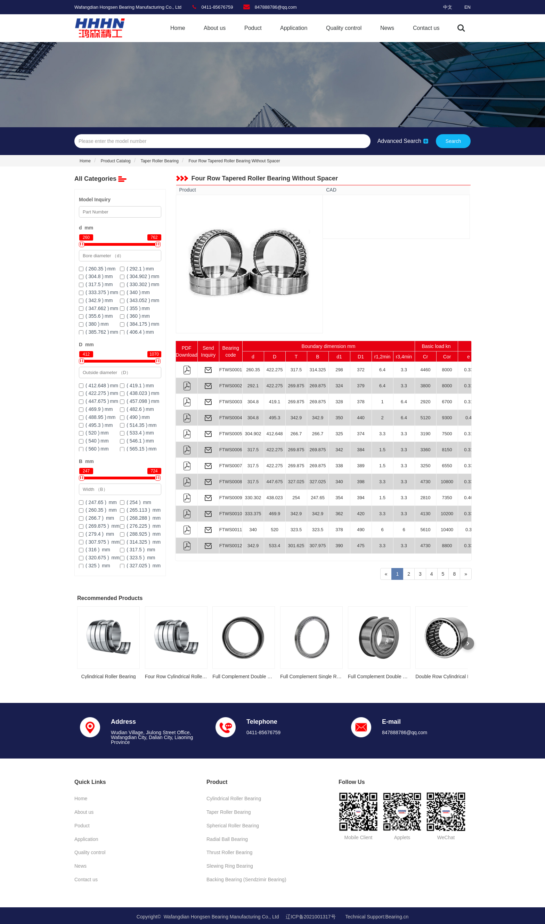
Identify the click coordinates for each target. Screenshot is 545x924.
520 (274, 529)
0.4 (468, 417)
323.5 (296, 529)
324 (339, 385)
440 (361, 417)
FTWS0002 (230, 385)
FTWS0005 (230, 433)
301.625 (296, 545)
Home (177, 28)
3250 (426, 465)
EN (467, 7)
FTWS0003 (230, 401)
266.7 (296, 433)
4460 (426, 369)
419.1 (274, 401)
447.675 (275, 481)
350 (339, 417)
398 (361, 481)
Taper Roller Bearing (159, 161)
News (387, 28)
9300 (447, 417)
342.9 (296, 417)
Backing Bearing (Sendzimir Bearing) (246, 878)
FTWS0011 (230, 529)
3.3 (404, 369)
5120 (426, 417)
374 (361, 433)
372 (361, 369)
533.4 (274, 545)
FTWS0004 (230, 417)
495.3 (274, 417)
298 (339, 369)
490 (361, 529)
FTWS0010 (230, 513)
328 (339, 401)
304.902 (253, 433)
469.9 (274, 513)
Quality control (343, 28)
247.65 (318, 497)
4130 (426, 513)
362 (339, 513)
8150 (447, 449)
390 (339, 545)
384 (361, 449)
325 (339, 433)
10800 (447, 481)
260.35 (253, 369)
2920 (426, 401)
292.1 (253, 385)
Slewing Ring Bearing (229, 864)
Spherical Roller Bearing (232, 825)
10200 (447, 513)
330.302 (253, 497)
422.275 (275, 369)
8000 (447, 369)
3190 (426, 433)
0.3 (468, 529)
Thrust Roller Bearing (229, 851)
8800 (447, 545)
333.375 (253, 513)
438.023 (275, 497)
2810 (426, 497)
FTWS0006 (230, 449)
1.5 (382, 449)
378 (361, 401)
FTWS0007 (230, 465)
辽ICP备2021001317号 (310, 914)
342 (339, 449)
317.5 (296, 369)
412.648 (275, 433)
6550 (447, 465)
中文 (447, 7)
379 (361, 385)
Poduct (253, 28)
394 (361, 497)
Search (453, 141)
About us (215, 28)
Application (293, 28)
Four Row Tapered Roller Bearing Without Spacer (234, 161)
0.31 (468, 385)
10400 (447, 529)
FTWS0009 (230, 497)
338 (339, 465)
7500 (447, 433)
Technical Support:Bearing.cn (376, 914)
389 (361, 465)
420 (361, 513)
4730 (426, 481)
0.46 (468, 497)
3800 (426, 385)
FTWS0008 (230, 481)
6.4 (382, 369)
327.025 (296, 481)
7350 (447, 497)
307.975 (318, 545)
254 (296, 497)
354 (339, 497)
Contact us (426, 28)
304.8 (253, 401)
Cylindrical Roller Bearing (233, 798)
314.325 (318, 369)
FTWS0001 (230, 369)
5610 (426, 529)
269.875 (296, 385)
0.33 (468, 369)
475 (361, 545)
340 (339, 481)
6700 (447, 401)
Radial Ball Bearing (227, 838)
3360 (426, 449)
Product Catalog (116, 161)
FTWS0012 (230, 545)
